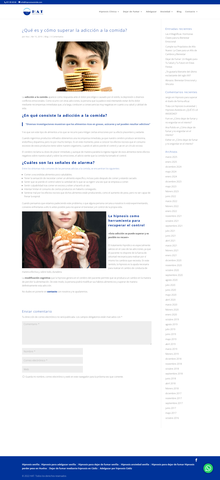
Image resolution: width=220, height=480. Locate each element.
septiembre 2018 (174, 373)
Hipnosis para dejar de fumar (168, 464)
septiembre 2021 (174, 225)
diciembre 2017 (173, 393)
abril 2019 (170, 344)
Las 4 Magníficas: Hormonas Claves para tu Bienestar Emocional (179, 37)
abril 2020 (170, 299)
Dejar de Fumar (131, 12)
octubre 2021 (172, 220)
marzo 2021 (171, 245)
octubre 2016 (172, 418)
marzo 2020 (171, 304)
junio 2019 (170, 334)
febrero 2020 (172, 309)
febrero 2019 (172, 353)
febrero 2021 (172, 250)
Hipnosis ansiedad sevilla (135, 464)
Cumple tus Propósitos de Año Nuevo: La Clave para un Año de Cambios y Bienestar (181, 50)
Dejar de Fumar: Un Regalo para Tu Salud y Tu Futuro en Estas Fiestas (181, 63)
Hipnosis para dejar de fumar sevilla (98, 464)
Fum (167, 118)
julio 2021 (170, 230)
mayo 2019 (170, 339)
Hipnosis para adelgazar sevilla (58, 464)
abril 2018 (170, 383)
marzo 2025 (171, 156)
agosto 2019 (171, 324)
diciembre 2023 (173, 181)
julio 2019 (170, 329)
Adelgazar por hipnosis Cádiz (116, 468)
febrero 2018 (172, 388)
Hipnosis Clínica (108, 12)
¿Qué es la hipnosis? (50, 452)
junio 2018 (170, 378)
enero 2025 (171, 161)
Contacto (190, 12)
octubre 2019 (172, 319)
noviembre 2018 (173, 363)
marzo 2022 (171, 201)
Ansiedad (165, 12)
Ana (27, 36)
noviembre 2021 (173, 216)
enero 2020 (171, 314)
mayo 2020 (170, 294)
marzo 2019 (171, 349)
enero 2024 (171, 176)
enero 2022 (171, 211)
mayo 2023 (170, 186)
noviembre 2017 (173, 398)
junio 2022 (170, 196)
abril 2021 (170, 240)
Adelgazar (151, 12)
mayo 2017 (170, 412)
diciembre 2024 (173, 166)
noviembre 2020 (173, 265)
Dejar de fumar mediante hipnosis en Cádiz (73, 468)
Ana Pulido (170, 127)
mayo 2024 (170, 171)
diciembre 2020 (173, 260)
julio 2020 (170, 285)
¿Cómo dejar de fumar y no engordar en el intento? (180, 131)
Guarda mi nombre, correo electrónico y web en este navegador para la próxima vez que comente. (74, 376)
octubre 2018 (172, 368)
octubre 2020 (172, 270)
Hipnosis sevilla (30, 464)
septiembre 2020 (174, 275)
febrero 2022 (172, 206)
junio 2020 (170, 289)
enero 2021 (171, 255)
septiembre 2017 (174, 403)
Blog (179, 12)
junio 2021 (170, 235)
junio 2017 (170, 408)
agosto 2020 (171, 280)
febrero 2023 (172, 191)
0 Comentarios (57, 36)
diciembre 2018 (173, 358)
